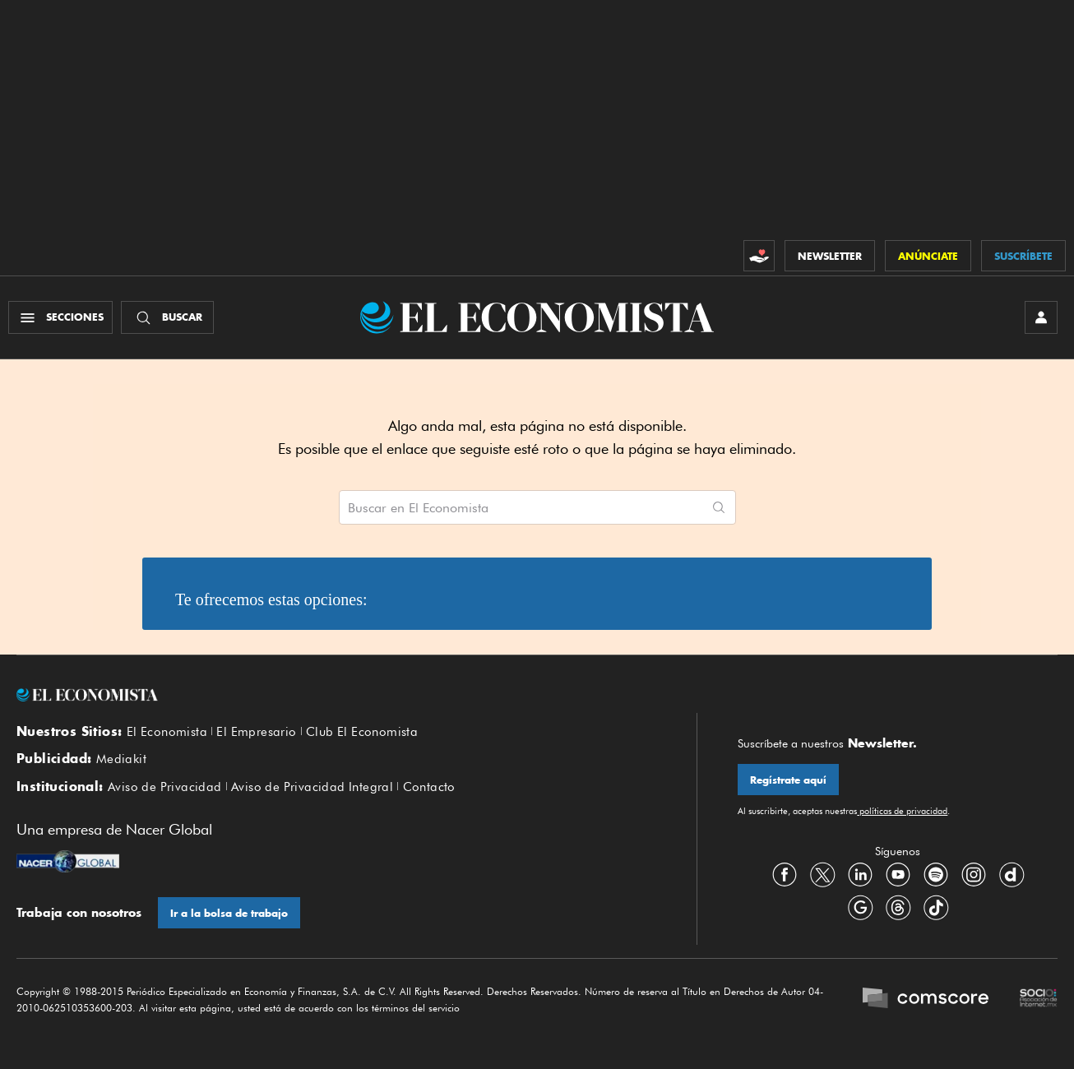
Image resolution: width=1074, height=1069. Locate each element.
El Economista (167, 731)
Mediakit (121, 759)
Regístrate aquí (788, 780)
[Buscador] (167, 317)
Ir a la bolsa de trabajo (229, 913)
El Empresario (256, 731)
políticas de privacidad (902, 811)
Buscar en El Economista (418, 508)
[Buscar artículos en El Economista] (521, 507)
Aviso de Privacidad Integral (312, 787)
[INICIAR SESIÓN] (1041, 317)
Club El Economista (362, 731)
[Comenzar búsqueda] (718, 507)
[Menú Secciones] (60, 317)
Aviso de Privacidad (165, 787)
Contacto (429, 787)
